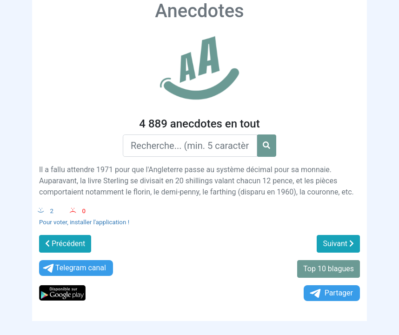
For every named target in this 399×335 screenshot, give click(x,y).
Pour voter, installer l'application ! (84, 222)
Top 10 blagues (328, 268)
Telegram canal (73, 268)
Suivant (338, 243)
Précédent (65, 243)
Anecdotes (199, 11)
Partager (330, 293)
